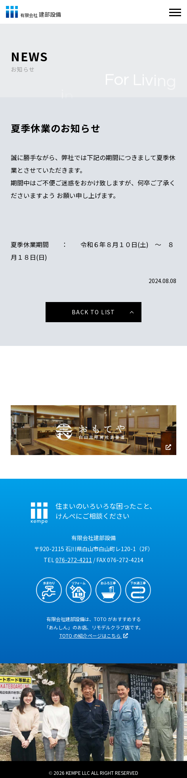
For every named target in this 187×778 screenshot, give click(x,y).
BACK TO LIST (93, 312)
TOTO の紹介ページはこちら (93, 635)
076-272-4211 (73, 560)
